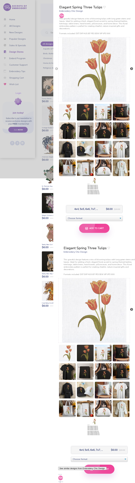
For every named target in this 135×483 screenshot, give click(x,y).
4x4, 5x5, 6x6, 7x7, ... (83, 209)
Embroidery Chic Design (71, 11)
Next (131, 68)
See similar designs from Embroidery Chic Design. (82, 468)
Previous (56, 68)
